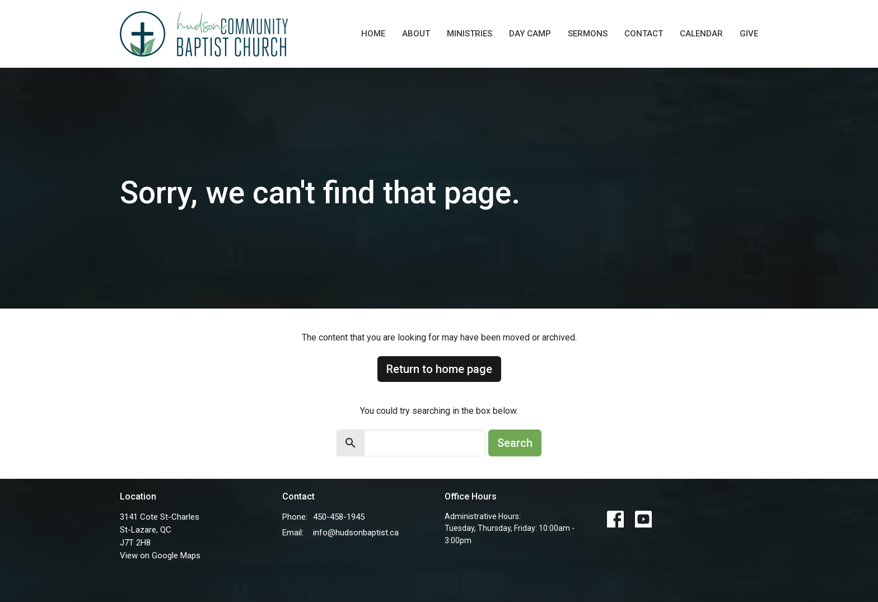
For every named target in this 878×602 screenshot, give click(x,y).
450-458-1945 (339, 517)
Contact (643, 34)
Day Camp (530, 34)
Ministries (469, 34)
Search (515, 443)
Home (373, 34)
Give (749, 34)
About (416, 34)
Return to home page (439, 369)
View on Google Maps (160, 555)
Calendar (701, 34)
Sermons (588, 34)
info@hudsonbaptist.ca (356, 533)
